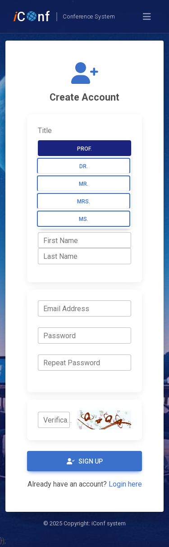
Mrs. (83, 201)
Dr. (83, 166)
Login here (125, 484)
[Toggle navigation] (146, 16)
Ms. (83, 219)
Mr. (83, 184)
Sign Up (85, 461)
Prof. (84, 149)
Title (45, 130)
